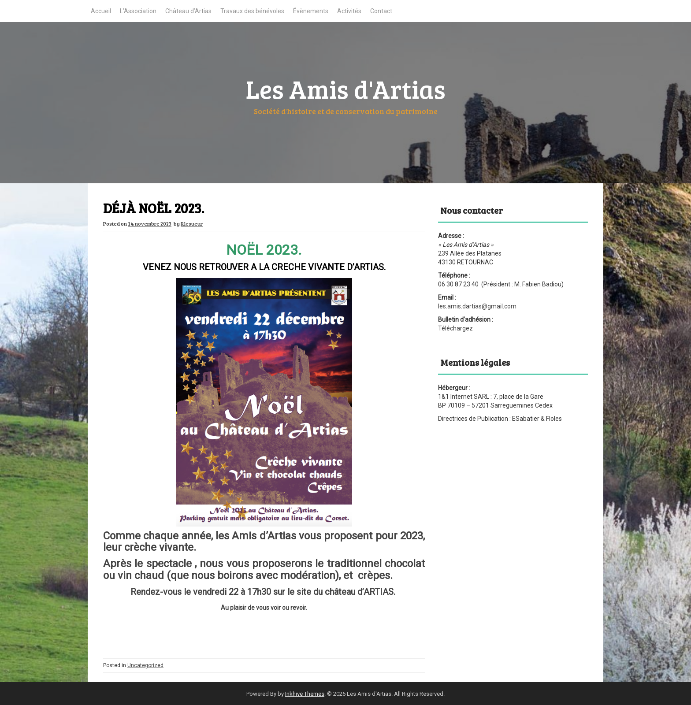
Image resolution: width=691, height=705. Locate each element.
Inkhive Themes (304, 693)
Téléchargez (455, 328)
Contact (381, 11)
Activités (349, 11)
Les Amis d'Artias (346, 88)
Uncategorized (145, 665)
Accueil (101, 11)
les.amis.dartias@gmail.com (477, 306)
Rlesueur (192, 223)
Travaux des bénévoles (252, 11)
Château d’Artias (188, 11)
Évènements (310, 11)
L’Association (138, 11)
